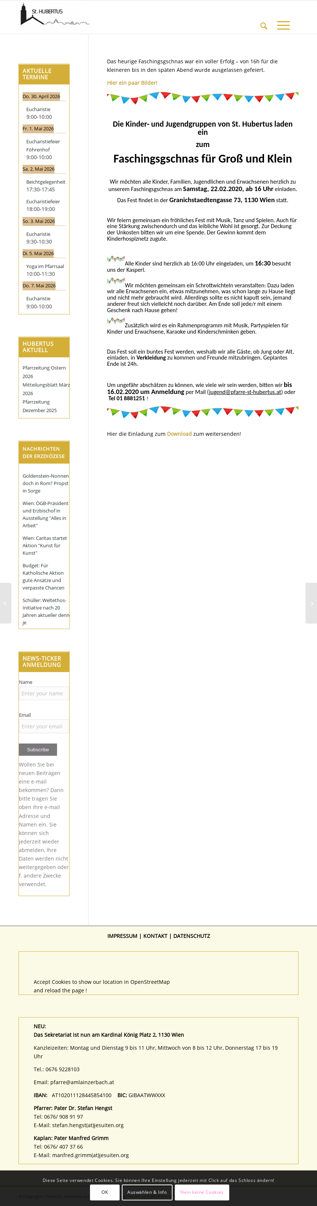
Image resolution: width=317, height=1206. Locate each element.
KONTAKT (155, 935)
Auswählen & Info (147, 1192)
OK (104, 1192)
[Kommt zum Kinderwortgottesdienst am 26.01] (5, 603)
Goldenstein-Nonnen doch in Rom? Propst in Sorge (46, 483)
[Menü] (283, 17)
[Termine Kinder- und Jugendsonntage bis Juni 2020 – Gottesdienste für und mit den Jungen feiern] (311, 603)
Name (25, 682)
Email (25, 715)
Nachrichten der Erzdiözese (44, 452)
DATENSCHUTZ (191, 935)
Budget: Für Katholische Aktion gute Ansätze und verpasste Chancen (43, 576)
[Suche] (264, 17)
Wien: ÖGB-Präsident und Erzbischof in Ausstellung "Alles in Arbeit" (46, 514)
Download (179, 433)
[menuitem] (264, 17)
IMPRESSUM (122, 935)
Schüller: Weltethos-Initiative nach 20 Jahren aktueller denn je (46, 611)
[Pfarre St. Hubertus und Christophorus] (55, 17)
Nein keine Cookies (202, 1192)
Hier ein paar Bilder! (132, 82)
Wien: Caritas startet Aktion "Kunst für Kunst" (45, 545)
